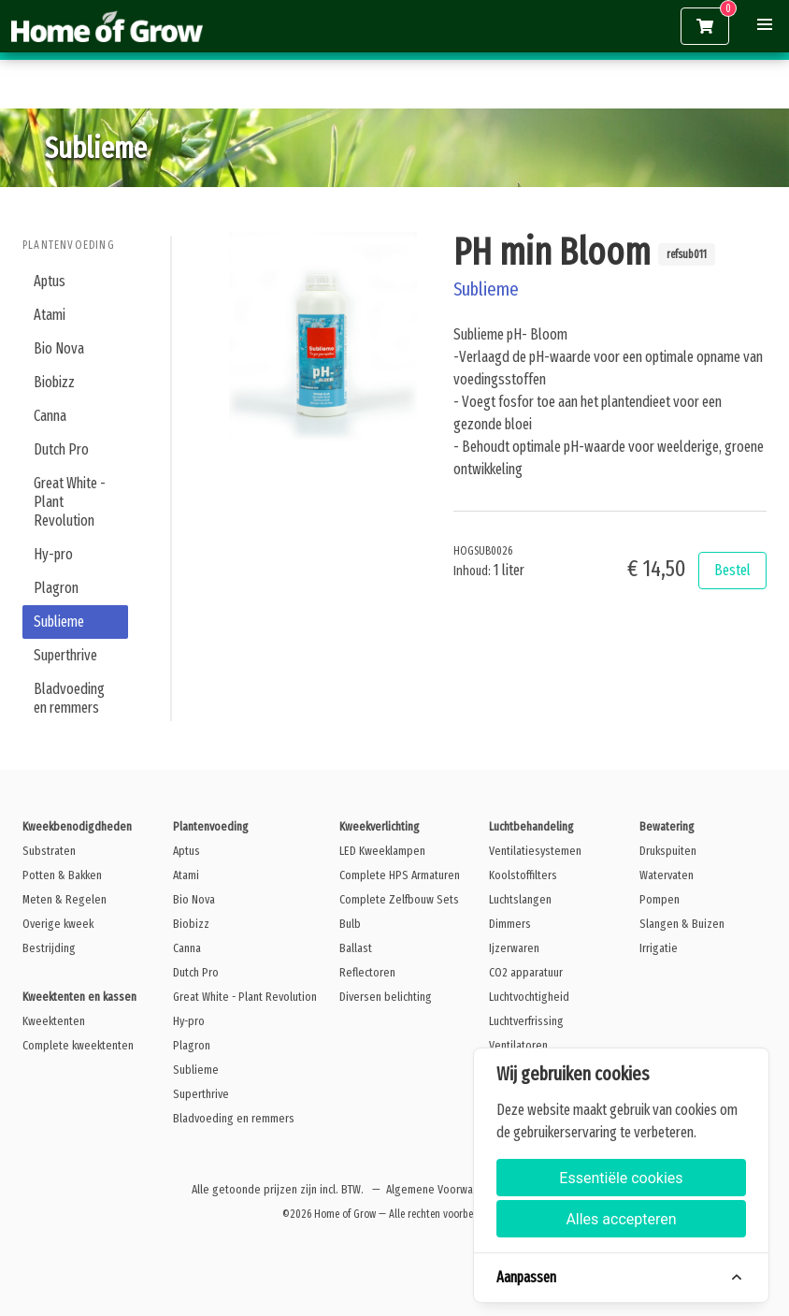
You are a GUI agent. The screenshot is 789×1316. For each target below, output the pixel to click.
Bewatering (667, 826)
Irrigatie (658, 948)
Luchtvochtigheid (529, 997)
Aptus (49, 281)
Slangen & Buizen (681, 924)
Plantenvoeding (68, 245)
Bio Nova (59, 348)
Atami (49, 315)
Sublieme (59, 621)
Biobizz (54, 382)
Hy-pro (53, 554)
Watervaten (666, 875)
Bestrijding (49, 948)
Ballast (355, 948)
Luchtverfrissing (526, 1021)
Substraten (49, 851)
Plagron (56, 588)
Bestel (732, 570)
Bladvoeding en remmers (69, 698)
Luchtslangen (520, 899)
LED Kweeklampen (382, 851)
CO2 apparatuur (526, 972)
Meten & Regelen (64, 899)
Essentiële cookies (620, 1178)
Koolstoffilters (523, 875)
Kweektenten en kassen (79, 997)
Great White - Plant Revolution (70, 501)
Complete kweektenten (78, 1045)
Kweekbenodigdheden (77, 826)
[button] (764, 24)
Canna (50, 416)
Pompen (659, 899)
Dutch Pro (61, 449)
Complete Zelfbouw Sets (399, 899)
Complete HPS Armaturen (399, 875)
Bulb (350, 924)
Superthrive (65, 655)
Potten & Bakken (62, 875)
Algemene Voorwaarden (443, 1189)
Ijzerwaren (514, 948)
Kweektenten (53, 1021)
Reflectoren (367, 972)
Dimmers (510, 924)
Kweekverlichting (379, 826)
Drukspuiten (667, 851)
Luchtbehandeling (531, 826)
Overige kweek (57, 924)
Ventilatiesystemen (535, 851)
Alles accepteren (621, 1219)
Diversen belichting (385, 997)
